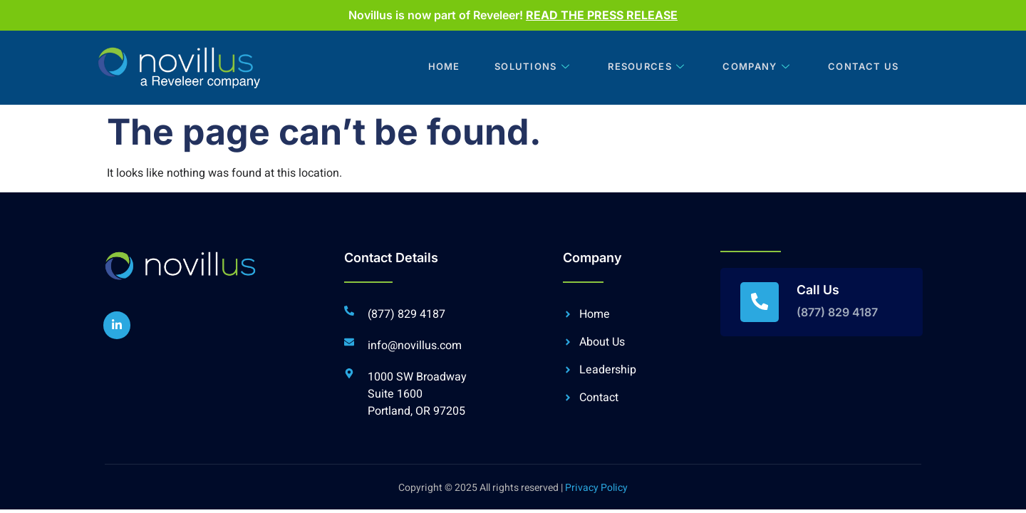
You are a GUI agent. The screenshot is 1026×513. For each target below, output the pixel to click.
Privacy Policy (596, 487)
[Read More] (821, 302)
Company (752, 67)
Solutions (526, 67)
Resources (641, 67)
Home (434, 67)
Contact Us (859, 67)
